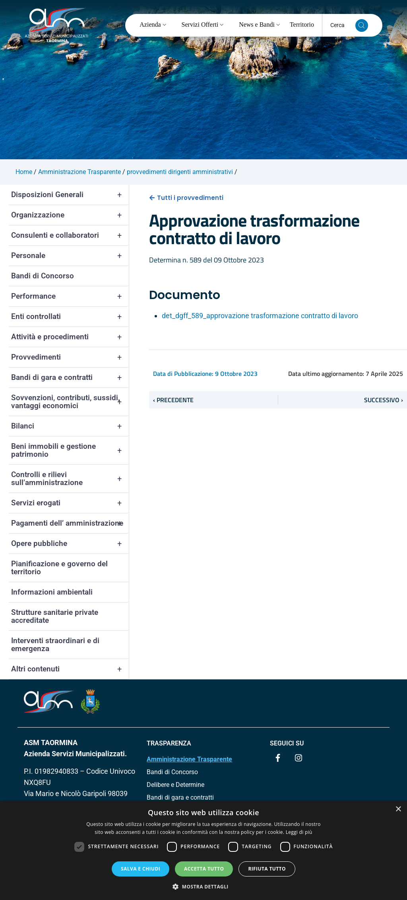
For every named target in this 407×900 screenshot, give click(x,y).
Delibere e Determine (175, 784)
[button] (203, 886)
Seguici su (287, 743)
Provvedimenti (70, 357)
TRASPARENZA (169, 743)
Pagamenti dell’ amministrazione (70, 523)
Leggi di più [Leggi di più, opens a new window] (299, 832)
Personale (70, 256)
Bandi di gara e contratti (70, 377)
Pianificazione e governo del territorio (59, 567)
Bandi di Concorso (42, 275)
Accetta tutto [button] (204, 868)
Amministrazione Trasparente (189, 759)
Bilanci (70, 426)
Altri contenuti (70, 669)
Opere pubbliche (70, 544)
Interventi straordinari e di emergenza (55, 644)
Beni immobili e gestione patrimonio (70, 450)
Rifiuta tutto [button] (267, 868)
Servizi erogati (70, 503)
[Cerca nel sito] (362, 25)
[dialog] (203, 850)
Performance (70, 296)
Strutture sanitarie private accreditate (54, 616)
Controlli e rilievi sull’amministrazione (70, 479)
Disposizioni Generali (70, 195)
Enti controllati (70, 317)
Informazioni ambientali (52, 592)
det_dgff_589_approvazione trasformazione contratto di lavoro (260, 315)
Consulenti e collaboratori (70, 235)
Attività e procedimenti (70, 337)
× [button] (398, 809)
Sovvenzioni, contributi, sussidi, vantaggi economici (70, 402)
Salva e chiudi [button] (140, 868)
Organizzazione (70, 215)
